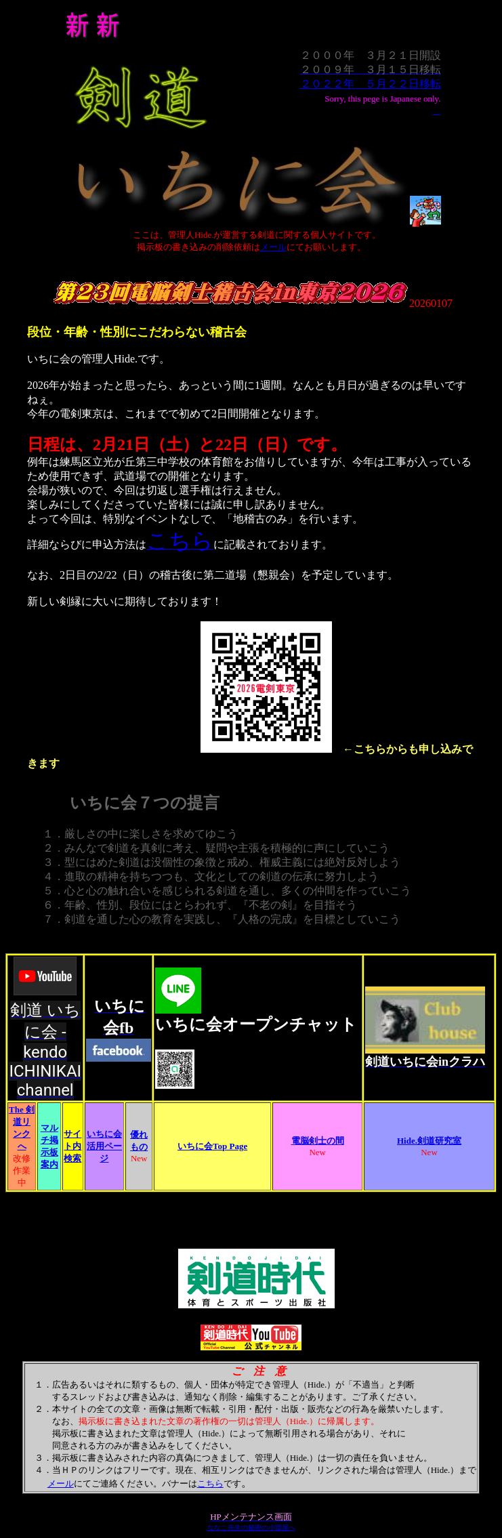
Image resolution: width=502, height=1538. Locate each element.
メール (273, 247)
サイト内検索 (72, 1146)
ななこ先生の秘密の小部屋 (248, 1527)
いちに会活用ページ (104, 1146)
